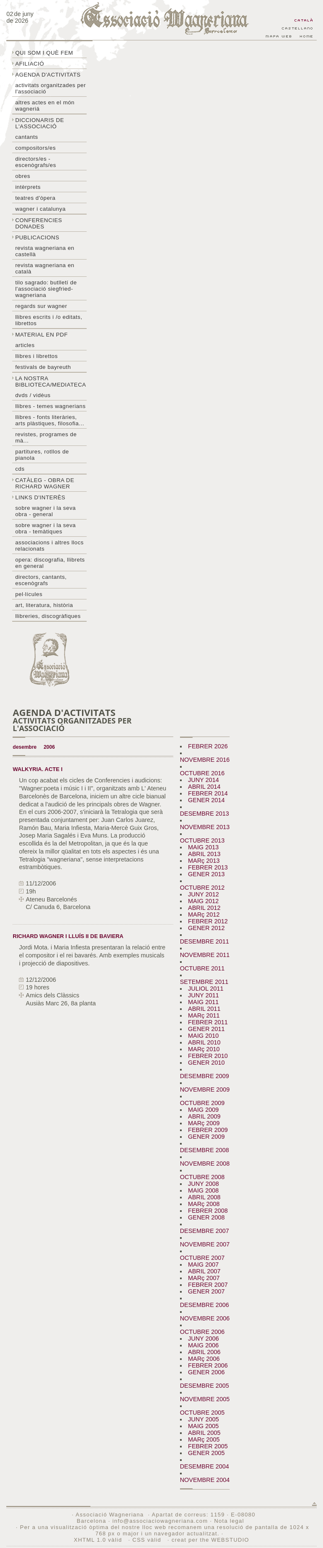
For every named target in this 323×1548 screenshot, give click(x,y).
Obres (22, 176)
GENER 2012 (206, 928)
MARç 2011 (204, 1015)
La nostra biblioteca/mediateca (50, 381)
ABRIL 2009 (204, 1116)
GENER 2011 (206, 1029)
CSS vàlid (147, 1540)
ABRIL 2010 (204, 1042)
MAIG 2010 (203, 1035)
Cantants (26, 137)
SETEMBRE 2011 (204, 981)
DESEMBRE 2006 (204, 1304)
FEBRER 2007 (208, 1284)
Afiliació (29, 64)
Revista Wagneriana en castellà (44, 251)
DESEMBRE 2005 (204, 1385)
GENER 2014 (206, 800)
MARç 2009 (204, 1123)
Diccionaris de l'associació (39, 123)
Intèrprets (27, 187)
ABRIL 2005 (204, 1432)
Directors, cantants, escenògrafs (40, 580)
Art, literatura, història (44, 605)
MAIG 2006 (203, 1345)
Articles (24, 345)
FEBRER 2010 (208, 1055)
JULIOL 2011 (205, 988)
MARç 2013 (204, 860)
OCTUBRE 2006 (202, 1331)
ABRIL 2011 (204, 1008)
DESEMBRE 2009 (204, 1076)
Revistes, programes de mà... (46, 437)
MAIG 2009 (203, 1109)
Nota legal (229, 1521)
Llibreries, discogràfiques (48, 616)
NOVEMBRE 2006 (205, 1318)
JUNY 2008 (203, 1183)
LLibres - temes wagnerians (50, 406)
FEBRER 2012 (208, 921)
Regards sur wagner (41, 306)
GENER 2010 (206, 1062)
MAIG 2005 (203, 1426)
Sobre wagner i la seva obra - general (45, 511)
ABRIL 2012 (204, 907)
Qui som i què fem (44, 53)
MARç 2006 (204, 1358)
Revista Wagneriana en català (44, 268)
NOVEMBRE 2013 (205, 827)
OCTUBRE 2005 (202, 1412)
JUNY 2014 (203, 780)
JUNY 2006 (203, 1338)
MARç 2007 (204, 1278)
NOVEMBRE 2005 (205, 1399)
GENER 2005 (206, 1453)
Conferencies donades (38, 223)
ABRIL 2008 (204, 1197)
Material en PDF (41, 334)
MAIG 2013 (203, 847)
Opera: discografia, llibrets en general (50, 563)
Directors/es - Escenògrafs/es (35, 162)
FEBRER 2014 (208, 793)
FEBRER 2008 (208, 1210)
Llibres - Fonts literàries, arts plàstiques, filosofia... (49, 420)
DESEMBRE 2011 (204, 941)
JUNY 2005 (203, 1419)
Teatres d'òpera (35, 198)
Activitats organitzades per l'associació (50, 88)
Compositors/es (35, 148)
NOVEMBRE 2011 (205, 955)
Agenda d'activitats (48, 75)
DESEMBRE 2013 (204, 813)
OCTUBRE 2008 (202, 1177)
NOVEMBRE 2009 (205, 1089)
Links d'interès (40, 497)
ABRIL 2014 (204, 786)
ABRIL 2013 (204, 854)
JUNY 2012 (203, 894)
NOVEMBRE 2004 (205, 1479)
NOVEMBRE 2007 (205, 1244)
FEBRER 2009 (208, 1130)
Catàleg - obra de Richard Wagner (44, 483)
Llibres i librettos (36, 356)
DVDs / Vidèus (32, 395)
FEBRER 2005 (208, 1446)
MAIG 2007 (203, 1264)
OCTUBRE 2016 (202, 773)
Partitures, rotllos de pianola (42, 454)
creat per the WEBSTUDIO (210, 1540)
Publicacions (37, 237)
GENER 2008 (206, 1217)
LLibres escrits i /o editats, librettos (48, 320)
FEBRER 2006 (208, 1365)
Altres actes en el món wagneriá (44, 105)
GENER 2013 (206, 874)
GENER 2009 (206, 1136)
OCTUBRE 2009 (202, 1103)
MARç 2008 (204, 1204)
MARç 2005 (204, 1439)
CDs (19, 469)
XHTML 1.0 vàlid (99, 1540)
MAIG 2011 (203, 1002)
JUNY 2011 (203, 995)
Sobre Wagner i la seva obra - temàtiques (45, 528)
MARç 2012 (204, 914)
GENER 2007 (206, 1291)
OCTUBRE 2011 (202, 968)
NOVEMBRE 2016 (205, 759)
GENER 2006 (206, 1372)
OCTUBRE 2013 (202, 840)
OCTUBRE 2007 (202, 1257)
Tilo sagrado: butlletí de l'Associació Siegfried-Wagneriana (46, 288)
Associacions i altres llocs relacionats (49, 545)
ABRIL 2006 (204, 1352)
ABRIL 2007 (204, 1271)
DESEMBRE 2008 (204, 1150)
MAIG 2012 (203, 901)
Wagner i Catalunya (40, 209)
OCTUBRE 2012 (202, 887)
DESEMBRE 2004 (204, 1466)
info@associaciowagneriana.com (160, 1521)
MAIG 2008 (203, 1190)
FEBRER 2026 (208, 746)
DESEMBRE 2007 (204, 1230)
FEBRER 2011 (208, 1022)
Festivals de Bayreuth (43, 367)
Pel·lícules (28, 594)
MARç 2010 (204, 1049)
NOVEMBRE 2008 (205, 1163)
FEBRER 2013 (208, 867)
